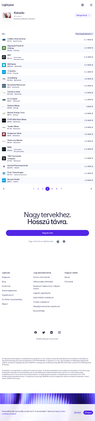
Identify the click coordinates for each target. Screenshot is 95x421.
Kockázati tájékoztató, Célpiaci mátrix (46, 287)
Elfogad (88, 412)
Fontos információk (41, 277)
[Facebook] (35, 332)
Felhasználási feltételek (43, 282)
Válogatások (83, 15)
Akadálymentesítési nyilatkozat (46, 306)
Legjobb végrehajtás (41, 293)
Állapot (5, 304)
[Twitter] (43, 332)
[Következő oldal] (91, 189)
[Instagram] (59, 332)
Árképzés (6, 277)
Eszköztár (6, 286)
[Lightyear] (8, 4)
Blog (4, 282)
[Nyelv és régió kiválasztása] (82, 4)
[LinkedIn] (51, 332)
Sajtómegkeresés (9, 290)
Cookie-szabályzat (41, 302)
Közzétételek (39, 311)
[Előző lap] (4, 189)
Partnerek (69, 282)
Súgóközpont (8, 295)
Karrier (67, 277)
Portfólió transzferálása (12, 299)
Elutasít (77, 412)
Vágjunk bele (47, 233)
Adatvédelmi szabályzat (43, 297)
